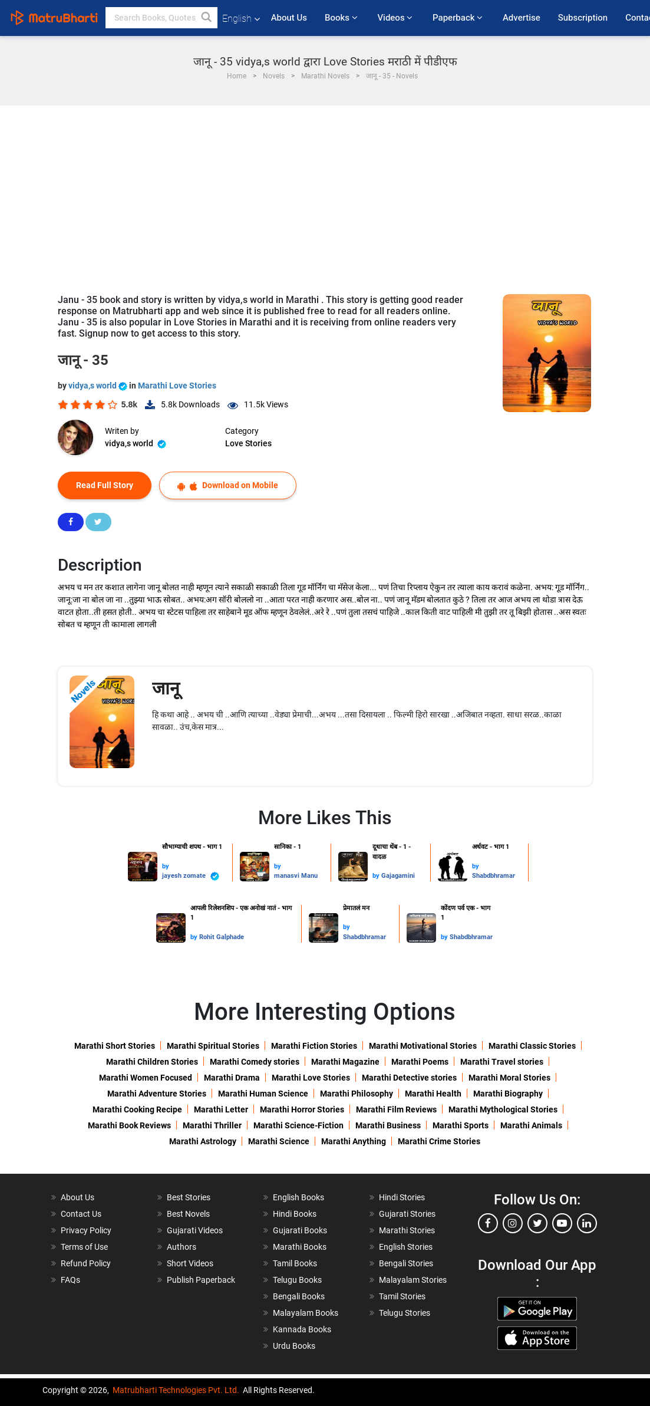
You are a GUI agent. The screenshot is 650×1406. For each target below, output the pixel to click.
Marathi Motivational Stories (423, 1046)
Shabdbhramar (493, 876)
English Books (298, 1197)
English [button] (241, 18)
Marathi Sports (461, 1125)
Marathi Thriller (212, 1125)
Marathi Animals (531, 1125)
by (165, 866)
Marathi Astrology (202, 1141)
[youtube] (562, 1223)
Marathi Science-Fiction (298, 1125)
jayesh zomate (190, 876)
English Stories (406, 1247)
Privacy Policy (86, 1230)
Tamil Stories (402, 1296)
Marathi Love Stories (177, 385)
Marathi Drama (232, 1077)
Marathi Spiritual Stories (213, 1046)
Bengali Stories (406, 1263)
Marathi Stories (407, 1230)
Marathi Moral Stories (509, 1077)
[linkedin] (587, 1223)
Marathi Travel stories (501, 1061)
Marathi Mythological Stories (502, 1109)
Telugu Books (297, 1280)
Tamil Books (295, 1263)
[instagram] (513, 1223)
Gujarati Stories (407, 1214)
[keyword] (161, 17)
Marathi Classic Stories (532, 1046)
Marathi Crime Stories (439, 1141)
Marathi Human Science (263, 1093)
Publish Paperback (201, 1280)
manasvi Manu (296, 876)
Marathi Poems (419, 1061)
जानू (166, 688)
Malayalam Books (305, 1313)
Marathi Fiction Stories (314, 1046)
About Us (289, 17)
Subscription (583, 17)
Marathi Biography (508, 1093)
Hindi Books (294, 1214)
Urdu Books (294, 1346)
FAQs (70, 1280)
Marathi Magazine (345, 1061)
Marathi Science (278, 1141)
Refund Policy (86, 1263)
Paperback (459, 17)
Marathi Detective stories (409, 1077)
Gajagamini (398, 876)
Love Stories (248, 443)
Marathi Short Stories (114, 1046)
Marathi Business (388, 1125)
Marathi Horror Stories (302, 1109)
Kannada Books (302, 1329)
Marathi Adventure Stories (156, 1093)
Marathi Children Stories (152, 1061)
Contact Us (81, 1214)
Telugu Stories (404, 1313)
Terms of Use (84, 1247)
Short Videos (190, 1263)
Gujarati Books (300, 1230)
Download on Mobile (227, 485)
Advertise (521, 17)
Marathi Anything (353, 1141)
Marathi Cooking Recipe (137, 1109)
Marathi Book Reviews (129, 1125)
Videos (396, 17)
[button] (206, 17)
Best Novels (188, 1214)
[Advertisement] (325, 193)
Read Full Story (104, 485)
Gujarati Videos (195, 1230)
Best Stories (188, 1197)
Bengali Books (299, 1296)
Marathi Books (299, 1247)
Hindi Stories (402, 1197)
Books (342, 17)
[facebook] (488, 1223)
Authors (181, 1247)
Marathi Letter (221, 1109)
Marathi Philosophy (356, 1093)
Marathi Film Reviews (396, 1109)
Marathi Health (433, 1093)
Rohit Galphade (221, 937)
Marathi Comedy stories (254, 1061)
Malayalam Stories (413, 1280)
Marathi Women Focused (145, 1077)
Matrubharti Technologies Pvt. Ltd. (176, 1390)
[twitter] (537, 1223)
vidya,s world (98, 385)
